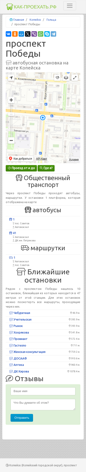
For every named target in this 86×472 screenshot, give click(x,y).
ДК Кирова (19, 371)
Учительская (20, 319)
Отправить (21, 417)
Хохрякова (19, 332)
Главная (18, 19)
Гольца (51, 19)
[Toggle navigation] (69, 5)
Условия (74, 159)
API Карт (41, 158)
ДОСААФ (18, 358)
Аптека (16, 364)
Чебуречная (19, 312)
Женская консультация (27, 351)
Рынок (16, 325)
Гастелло (17, 345)
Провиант (18, 338)
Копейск (35, 19)
